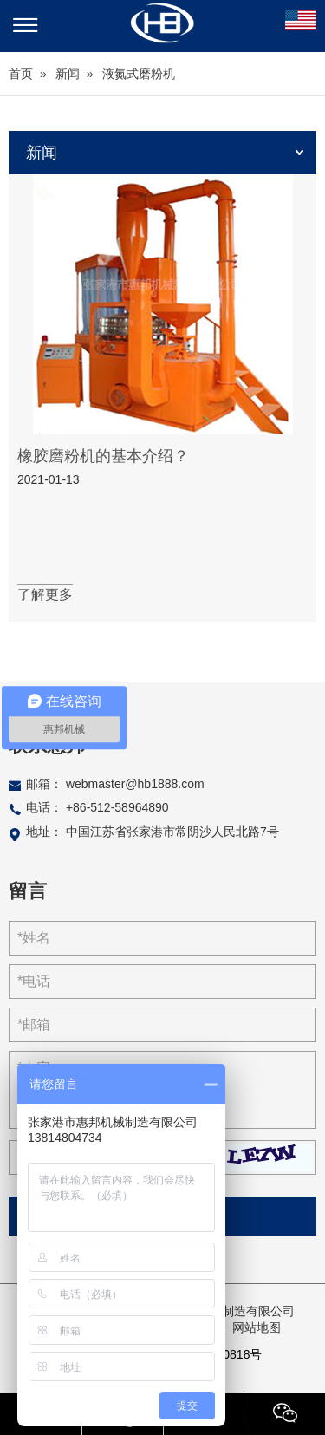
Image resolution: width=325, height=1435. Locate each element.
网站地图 (256, 1327)
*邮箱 (33, 1024)
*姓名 (33, 937)
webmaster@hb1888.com (135, 784)
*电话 (33, 981)
